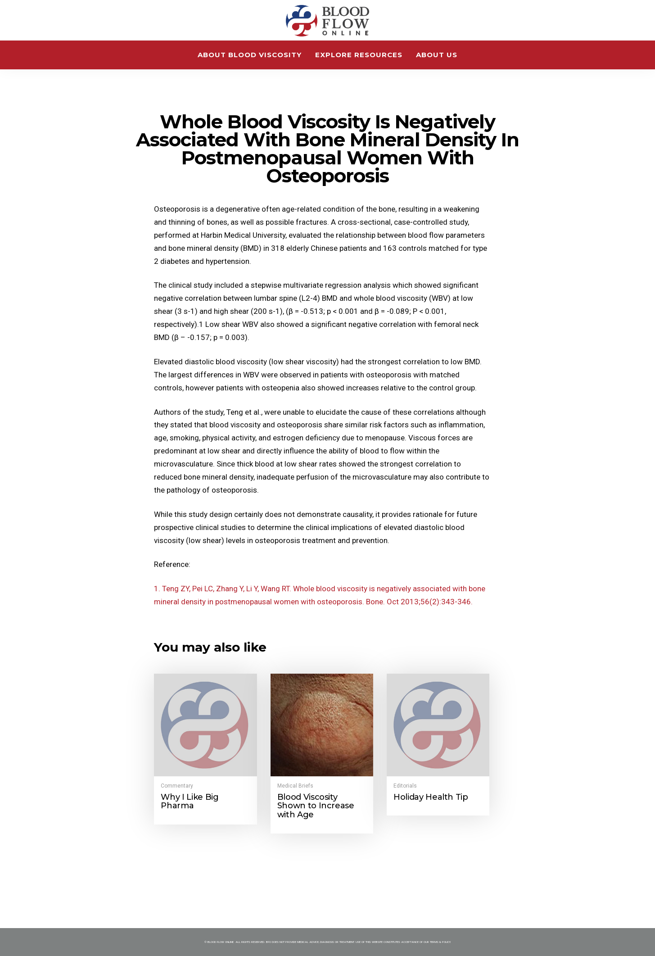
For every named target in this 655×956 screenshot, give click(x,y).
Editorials (405, 786)
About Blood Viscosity (250, 54)
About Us (436, 54)
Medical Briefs (295, 786)
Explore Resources (358, 54)
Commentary (177, 786)
